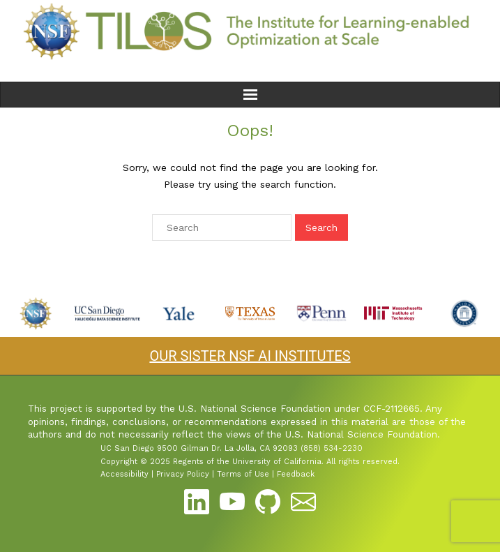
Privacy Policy (182, 474)
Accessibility (124, 474)
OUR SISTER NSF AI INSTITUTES (249, 356)
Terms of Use (243, 474)
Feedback (296, 474)
